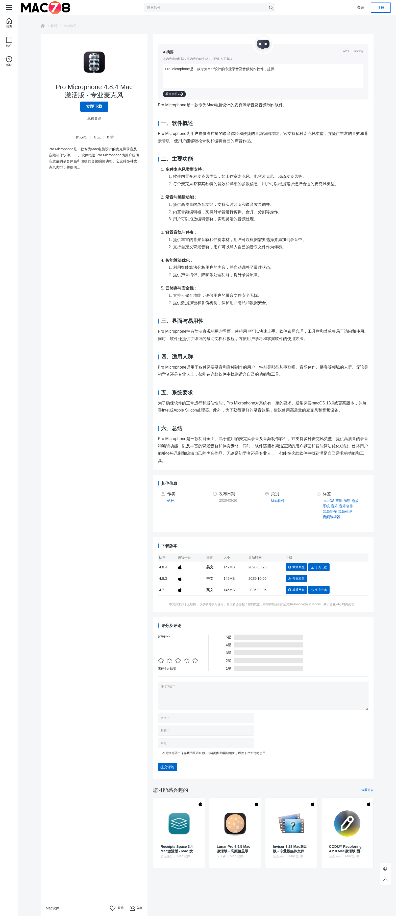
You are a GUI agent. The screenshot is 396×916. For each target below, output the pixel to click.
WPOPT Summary (353, 51)
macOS (329, 501)
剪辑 (338, 501)
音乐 (334, 506)
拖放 (355, 501)
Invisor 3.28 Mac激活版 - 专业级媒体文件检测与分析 (290, 849)
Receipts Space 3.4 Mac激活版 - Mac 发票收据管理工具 (178, 849)
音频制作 (330, 512)
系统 (326, 506)
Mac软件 (70, 26)
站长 (170, 501)
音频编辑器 (331, 517)
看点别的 (174, 94)
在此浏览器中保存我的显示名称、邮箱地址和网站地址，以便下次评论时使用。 (215, 753)
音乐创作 (346, 506)
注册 (380, 8)
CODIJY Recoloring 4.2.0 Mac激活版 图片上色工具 (346, 849)
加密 (347, 501)
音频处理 (345, 512)
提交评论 (167, 767)
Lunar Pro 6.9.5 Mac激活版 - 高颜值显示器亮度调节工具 (234, 849)
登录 (360, 8)
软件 (54, 26)
